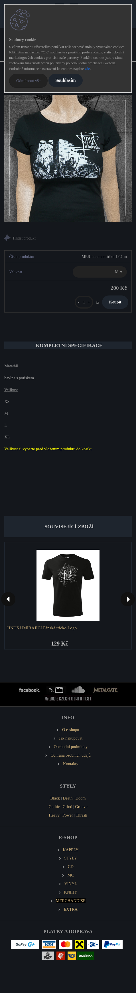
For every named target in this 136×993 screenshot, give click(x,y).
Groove (81, 806)
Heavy (54, 815)
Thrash (81, 815)
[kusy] (84, 302)
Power (67, 815)
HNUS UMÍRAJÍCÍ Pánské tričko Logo (42, 627)
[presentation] (8, 599)
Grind (67, 806)
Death (67, 798)
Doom (81, 798)
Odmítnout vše (28, 80)
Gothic (54, 806)
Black (55, 798)
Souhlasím (65, 80)
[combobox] (100, 272)
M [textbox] (116, 272)
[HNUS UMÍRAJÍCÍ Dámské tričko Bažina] (68, 158)
